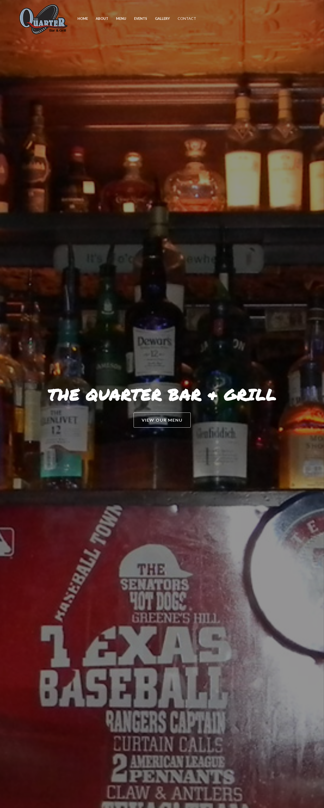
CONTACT (187, 18)
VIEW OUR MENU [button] (162, 419)
